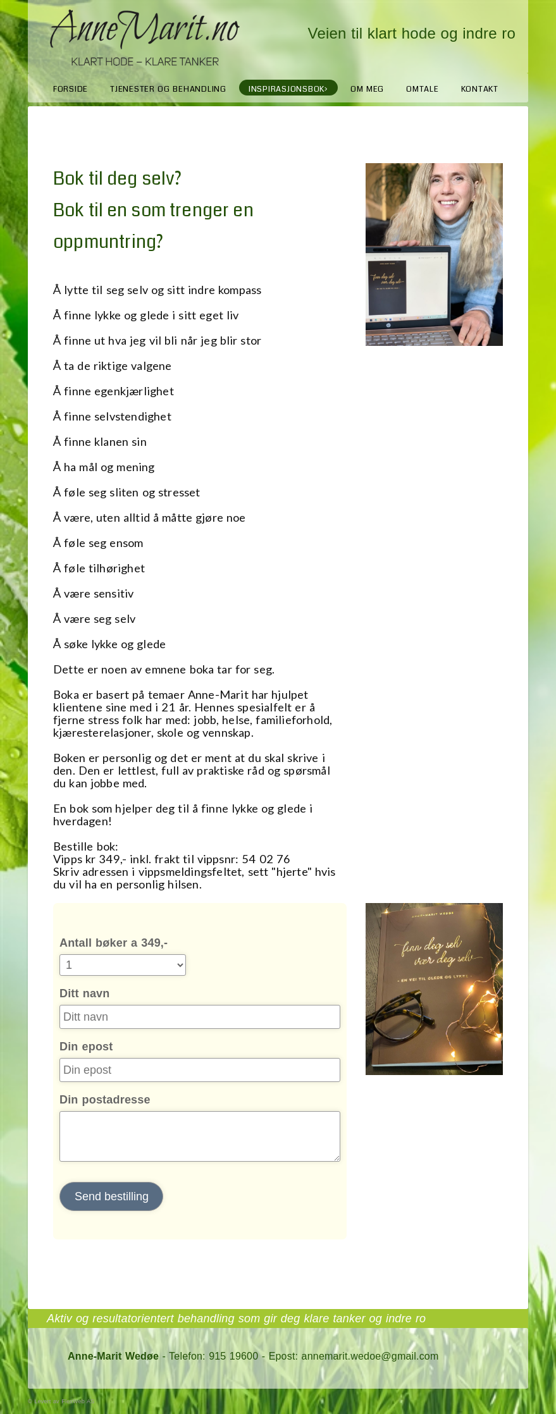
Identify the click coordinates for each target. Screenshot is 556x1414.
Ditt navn (84, 993)
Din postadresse (105, 1099)
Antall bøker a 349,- (113, 943)
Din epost (86, 1046)
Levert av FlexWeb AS (64, 1401)
